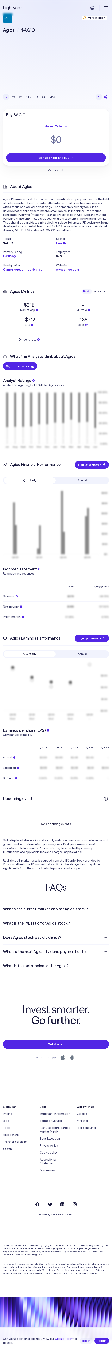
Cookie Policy (64, 1339)
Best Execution (50, 1152)
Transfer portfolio (15, 1155)
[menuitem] (56, 923)
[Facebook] (37, 1218)
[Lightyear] (12, 7)
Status (7, 1162)
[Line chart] (99, 97)
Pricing (7, 1127)
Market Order (56, 126)
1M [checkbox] (20, 97)
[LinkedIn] (62, 1218)
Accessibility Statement (48, 1175)
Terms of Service (51, 1134)
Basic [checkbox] (86, 291)
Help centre (11, 1148)
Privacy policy (49, 1159)
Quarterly (29, 480)
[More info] (106, 799)
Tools (6, 1141)
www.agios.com (67, 269)
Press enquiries (86, 1141)
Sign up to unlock (20, 366)
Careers (82, 1127)
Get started (56, 1058)
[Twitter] (50, 1218)
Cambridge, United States (22, 269)
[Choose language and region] (92, 8)
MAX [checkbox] (52, 97)
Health (61, 243)
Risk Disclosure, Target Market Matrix (55, 1143)
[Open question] (106, 923)
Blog (6, 1134)
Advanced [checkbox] (100, 291)
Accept (102, 1341)
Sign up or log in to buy (56, 157)
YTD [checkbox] (29, 97)
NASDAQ (9, 256)
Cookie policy (49, 1166)
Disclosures (47, 1184)
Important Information (55, 1127)
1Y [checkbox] (37, 97)
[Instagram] (74, 1218)
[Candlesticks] (106, 97)
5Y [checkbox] (44, 97)
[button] (29, 239)
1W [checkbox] (13, 97)
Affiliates (83, 1134)
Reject (86, 1341)
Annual (82, 480)
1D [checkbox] (6, 97)
